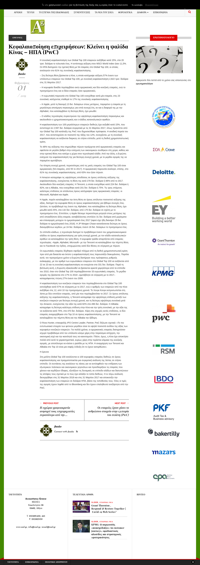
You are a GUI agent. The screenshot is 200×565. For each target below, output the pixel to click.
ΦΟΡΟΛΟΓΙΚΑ (125, 12)
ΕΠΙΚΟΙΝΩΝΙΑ (160, 12)
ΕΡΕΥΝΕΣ (17, 38)
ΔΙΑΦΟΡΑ (142, 12)
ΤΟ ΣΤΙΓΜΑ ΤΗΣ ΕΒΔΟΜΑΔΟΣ (54, 12)
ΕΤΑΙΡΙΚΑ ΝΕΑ (106, 502)
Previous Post (49, 403)
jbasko (22, 73)
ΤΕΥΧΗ (30, 12)
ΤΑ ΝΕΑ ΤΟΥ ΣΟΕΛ (104, 12)
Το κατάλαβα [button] (137, 5)
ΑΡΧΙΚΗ (18, 12)
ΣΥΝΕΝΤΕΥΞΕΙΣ (82, 12)
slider (94, 502)
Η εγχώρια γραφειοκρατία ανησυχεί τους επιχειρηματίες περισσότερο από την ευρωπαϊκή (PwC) (57, 413)
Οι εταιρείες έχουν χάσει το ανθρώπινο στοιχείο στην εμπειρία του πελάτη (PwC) (108, 411)
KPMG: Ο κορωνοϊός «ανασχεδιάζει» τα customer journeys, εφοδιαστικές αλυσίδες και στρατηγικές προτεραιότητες (107, 531)
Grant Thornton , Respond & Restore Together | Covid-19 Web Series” (108, 509)
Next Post (122, 403)
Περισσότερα (151, 5)
